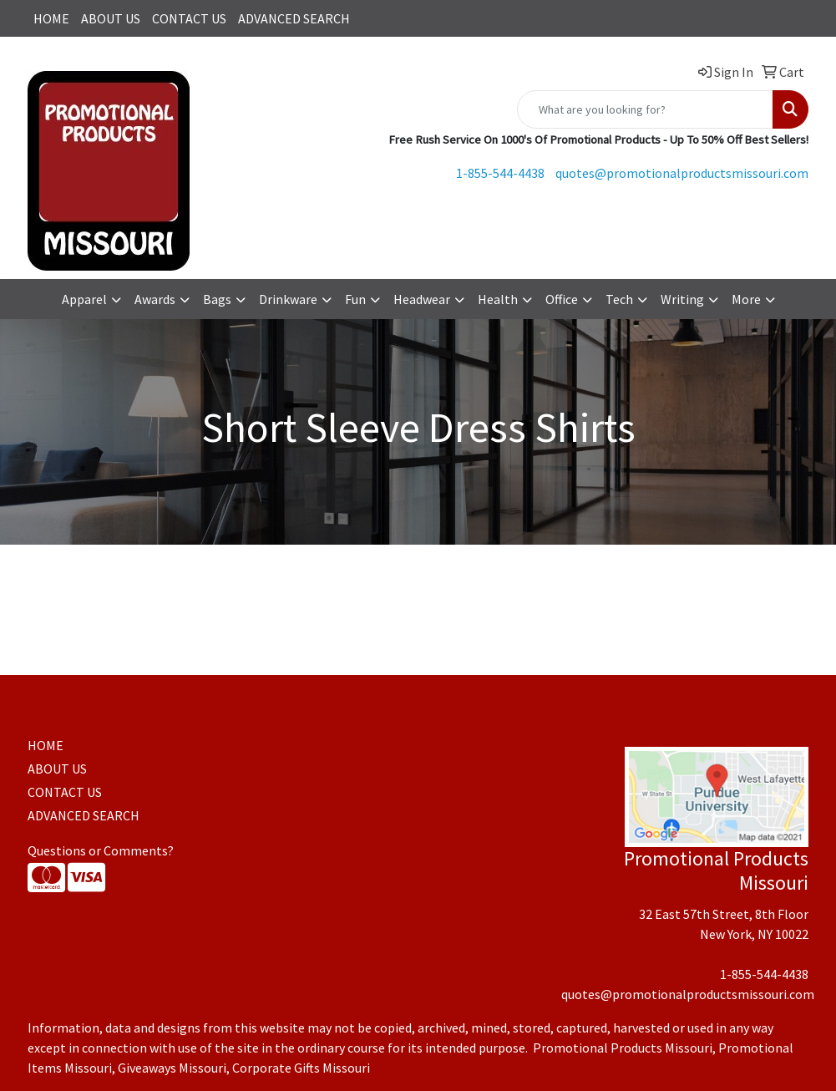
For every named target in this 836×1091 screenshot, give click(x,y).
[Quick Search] (645, 109)
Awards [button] (154, 299)
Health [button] (498, 299)
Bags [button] (217, 299)
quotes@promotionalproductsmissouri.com (681, 173)
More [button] (746, 299)
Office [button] (561, 299)
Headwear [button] (421, 299)
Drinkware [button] (288, 299)
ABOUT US (110, 18)
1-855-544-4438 (500, 173)
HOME (51, 18)
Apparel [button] (84, 299)
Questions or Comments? (101, 850)
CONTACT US (189, 18)
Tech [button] (619, 299)
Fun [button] (355, 299)
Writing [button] (682, 299)
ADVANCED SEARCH (294, 18)
